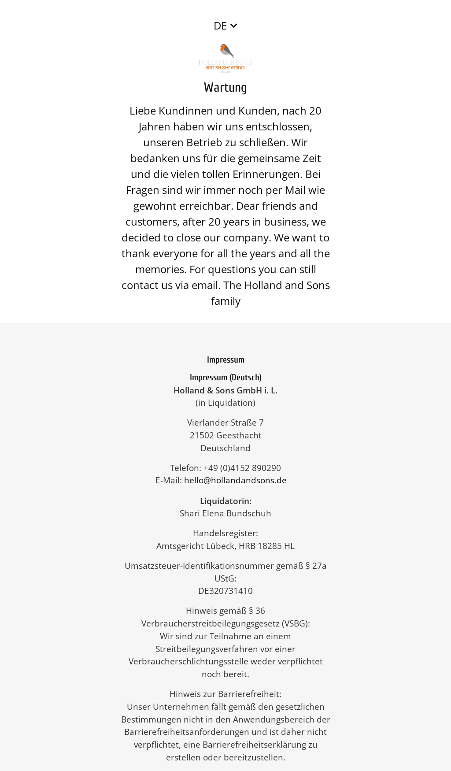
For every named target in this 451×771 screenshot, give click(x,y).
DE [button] (220, 25)
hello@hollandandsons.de (240, 480)
